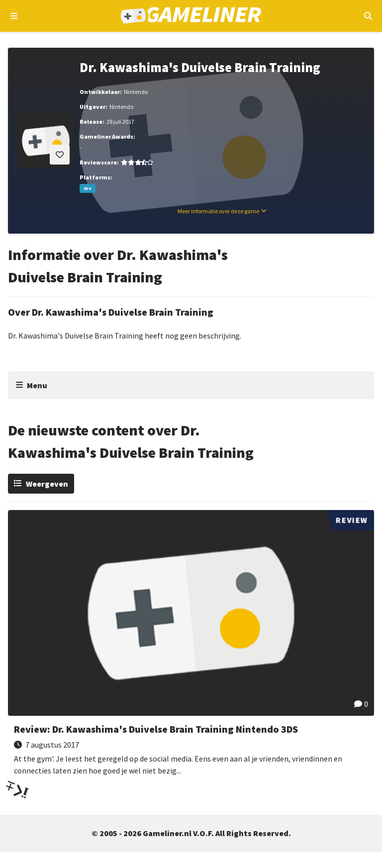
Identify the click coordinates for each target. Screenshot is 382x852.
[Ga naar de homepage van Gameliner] (191, 16)
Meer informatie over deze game (218, 211)
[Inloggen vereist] (60, 155)
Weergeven (47, 484)
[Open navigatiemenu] (14, 16)
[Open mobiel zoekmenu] (368, 16)
